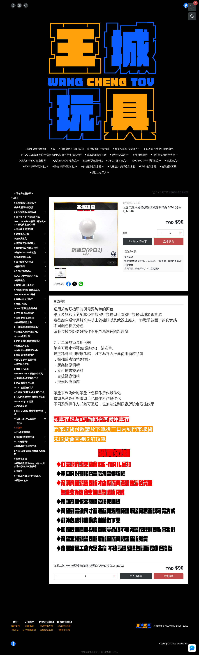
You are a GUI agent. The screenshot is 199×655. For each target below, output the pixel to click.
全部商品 (29, 622)
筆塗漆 (19, 423)
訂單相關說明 (29, 630)
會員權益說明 (64, 622)
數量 (125, 233)
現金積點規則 (64, 626)
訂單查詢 (29, 626)
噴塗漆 (19, 428)
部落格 (15, 630)
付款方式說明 (46, 622)
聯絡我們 (15, 626)
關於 (15, 622)
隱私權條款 (64, 630)
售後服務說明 (46, 630)
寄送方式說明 (46, 626)
